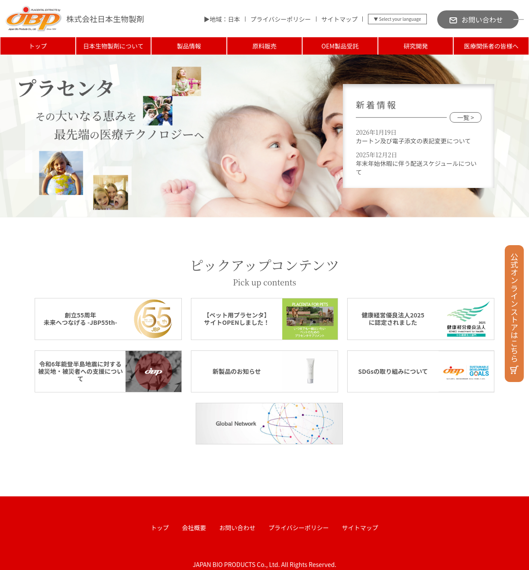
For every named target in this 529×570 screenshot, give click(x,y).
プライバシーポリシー (280, 19)
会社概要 (194, 527)
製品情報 (189, 46)
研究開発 (415, 46)
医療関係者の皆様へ (491, 46)
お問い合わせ (237, 527)
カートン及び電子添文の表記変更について (413, 140)
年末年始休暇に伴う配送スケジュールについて (416, 167)
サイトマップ (339, 19)
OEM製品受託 (340, 46)
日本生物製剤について (113, 46)
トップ (38, 46)
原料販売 (264, 46)
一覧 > (465, 117)
